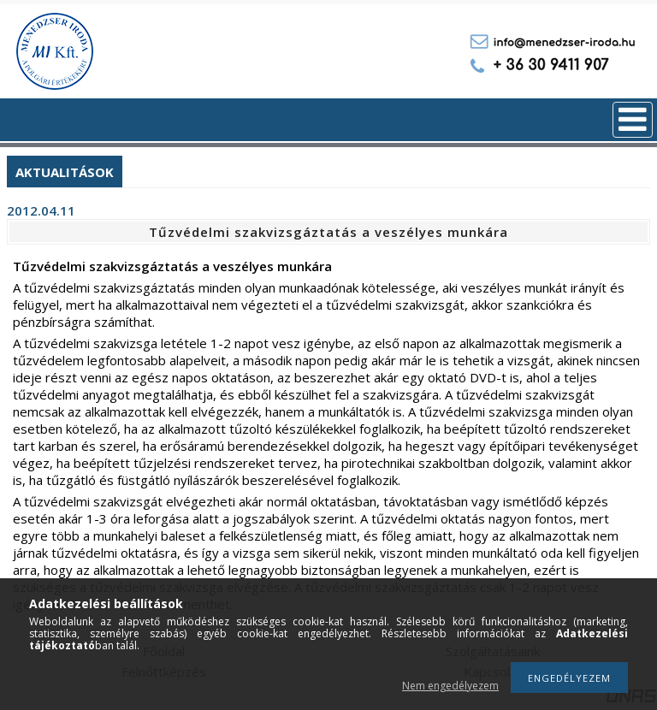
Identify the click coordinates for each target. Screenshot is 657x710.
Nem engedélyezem (450, 685)
